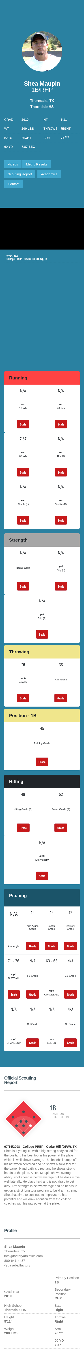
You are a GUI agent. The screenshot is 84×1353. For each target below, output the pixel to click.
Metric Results (36, 164)
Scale (23, 424)
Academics (49, 174)
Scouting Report (20, 174)
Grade (60, 698)
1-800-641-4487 (76, 10)
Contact (13, 184)
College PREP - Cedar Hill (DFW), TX (38, 257)
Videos (13, 164)
